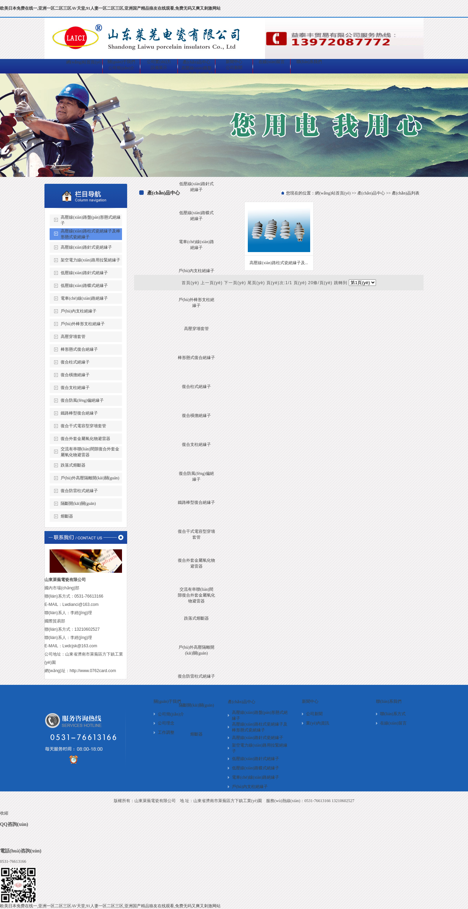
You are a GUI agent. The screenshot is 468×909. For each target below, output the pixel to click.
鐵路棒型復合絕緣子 (196, 502)
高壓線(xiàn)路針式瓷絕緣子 (86, 247)
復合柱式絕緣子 (196, 386)
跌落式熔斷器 (196, 618)
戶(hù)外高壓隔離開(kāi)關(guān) (90, 478)
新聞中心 (310, 701)
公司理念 (166, 723)
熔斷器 (196, 734)
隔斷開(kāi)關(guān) (196, 705)
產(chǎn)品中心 (371, 193)
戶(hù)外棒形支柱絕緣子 (83, 323)
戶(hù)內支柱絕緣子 (196, 270)
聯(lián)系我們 (388, 701)
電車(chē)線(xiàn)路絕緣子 (84, 298)
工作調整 (166, 732)
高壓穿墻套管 (196, 328)
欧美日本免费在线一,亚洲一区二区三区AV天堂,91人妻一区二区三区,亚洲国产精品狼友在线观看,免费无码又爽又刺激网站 (110, 8)
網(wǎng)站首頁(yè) (332, 193)
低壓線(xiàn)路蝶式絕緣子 (84, 285)
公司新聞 (234, 67)
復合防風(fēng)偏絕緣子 (82, 400)
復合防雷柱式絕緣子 (196, 676)
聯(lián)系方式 (393, 713)
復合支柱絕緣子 (196, 444)
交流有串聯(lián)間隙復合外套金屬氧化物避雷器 (196, 595)
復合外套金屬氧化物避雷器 (85, 438)
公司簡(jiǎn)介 (121, 68)
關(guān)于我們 (167, 701)
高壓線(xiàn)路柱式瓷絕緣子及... (279, 262)
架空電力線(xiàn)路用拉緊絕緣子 (90, 260)
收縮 (4, 813)
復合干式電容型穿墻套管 (83, 425)
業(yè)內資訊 (317, 723)
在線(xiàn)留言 (393, 723)
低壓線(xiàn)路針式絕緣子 (84, 272)
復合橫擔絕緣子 (196, 415)
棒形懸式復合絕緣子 (196, 357)
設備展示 (159, 67)
